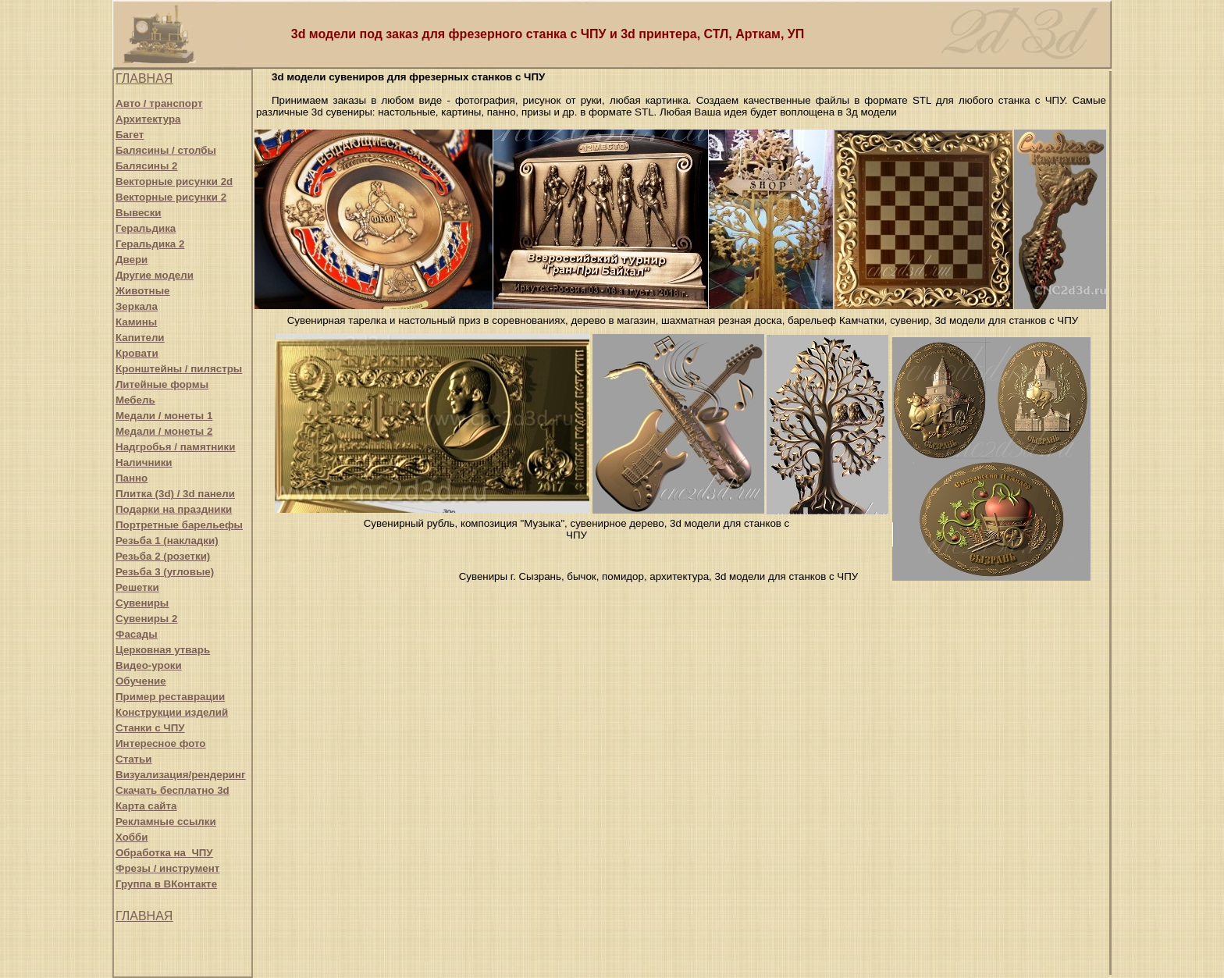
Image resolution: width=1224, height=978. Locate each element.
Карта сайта (146, 806)
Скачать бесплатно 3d (173, 790)
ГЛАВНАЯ (144, 78)
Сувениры (142, 603)
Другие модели (155, 275)
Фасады (137, 634)
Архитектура (148, 119)
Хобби (132, 837)
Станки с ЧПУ (150, 728)
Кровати (137, 353)
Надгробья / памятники (175, 447)
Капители (140, 337)
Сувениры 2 (146, 618)
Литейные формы (162, 384)
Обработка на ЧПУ (164, 853)
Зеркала (137, 306)
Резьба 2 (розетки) (163, 556)
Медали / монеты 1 (164, 415)
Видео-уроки (149, 665)
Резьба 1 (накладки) (167, 540)
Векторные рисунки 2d (174, 181)
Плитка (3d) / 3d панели (175, 494)
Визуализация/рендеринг (181, 775)
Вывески (139, 213)
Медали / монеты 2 (164, 431)
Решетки (137, 587)
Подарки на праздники (174, 509)
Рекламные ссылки (166, 821)
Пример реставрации (170, 696)
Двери (132, 259)
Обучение (141, 681)
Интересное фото (160, 743)
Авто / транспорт (159, 103)
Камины (136, 322)
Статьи (133, 759)
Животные (142, 291)
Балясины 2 (146, 166)
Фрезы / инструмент (167, 868)
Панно (132, 478)
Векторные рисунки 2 (171, 197)
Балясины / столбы (166, 150)
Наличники (144, 462)
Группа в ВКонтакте (166, 884)
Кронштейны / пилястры (179, 369)
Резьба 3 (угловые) (165, 572)
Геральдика (146, 228)
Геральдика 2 (150, 244)
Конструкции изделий (172, 712)
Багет (130, 134)
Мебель (135, 400)
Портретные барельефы (179, 525)
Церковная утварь (163, 650)
